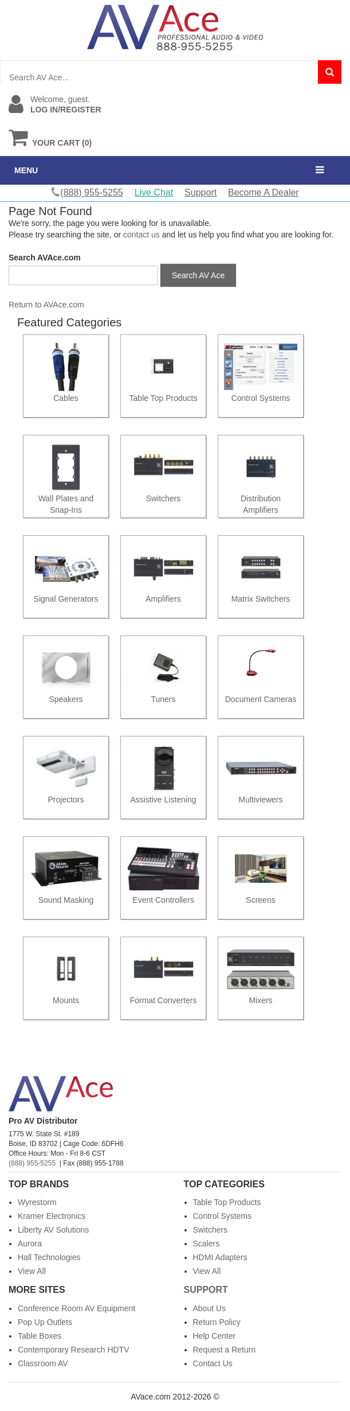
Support (200, 192)
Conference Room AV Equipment (76, 1308)
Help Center (214, 1335)
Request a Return (224, 1349)
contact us (141, 234)
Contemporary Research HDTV (73, 1349)
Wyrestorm (37, 1202)
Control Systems (222, 1216)
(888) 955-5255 (32, 1163)
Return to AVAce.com (46, 304)
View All (32, 1271)
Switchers (210, 1229)
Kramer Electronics (51, 1216)
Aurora (30, 1243)
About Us (209, 1308)
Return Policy (217, 1322)
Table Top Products (227, 1202)
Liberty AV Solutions (53, 1229)
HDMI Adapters (220, 1257)
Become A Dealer (263, 192)
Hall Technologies (49, 1257)
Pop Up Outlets (45, 1322)
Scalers (206, 1243)
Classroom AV (43, 1363)
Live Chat (154, 192)
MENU (26, 170)
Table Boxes (39, 1335)
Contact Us (213, 1363)
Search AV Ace (198, 275)
